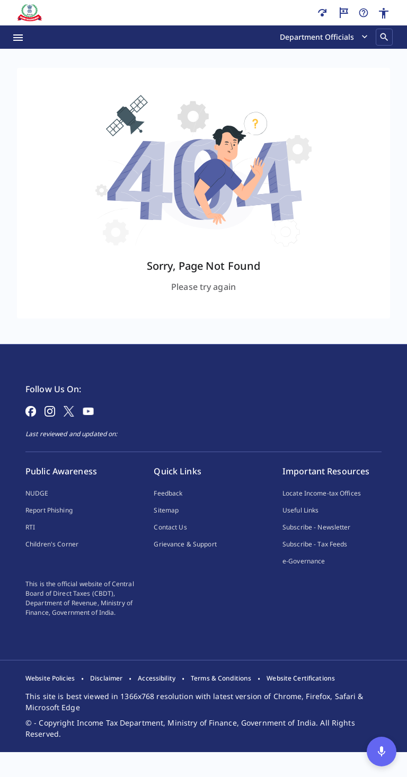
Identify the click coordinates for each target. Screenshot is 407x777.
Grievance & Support (185, 561)
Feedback (168, 510)
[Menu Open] (18, 37)
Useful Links (300, 527)
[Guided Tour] (343, 12)
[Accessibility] (383, 13)
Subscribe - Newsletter (316, 544)
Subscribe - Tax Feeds (315, 561)
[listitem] (50, 704)
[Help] (363, 12)
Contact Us (170, 544)
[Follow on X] (69, 427)
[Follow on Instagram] (50, 427)
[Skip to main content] (322, 12)
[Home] (29, 12)
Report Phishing (49, 527)
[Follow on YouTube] (88, 427)
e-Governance (303, 577)
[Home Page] (54, 371)
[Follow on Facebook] (30, 427)
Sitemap (166, 527)
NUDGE (37, 510)
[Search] (384, 37)
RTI (30, 544)
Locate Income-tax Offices (321, 510)
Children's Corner (51, 561)
